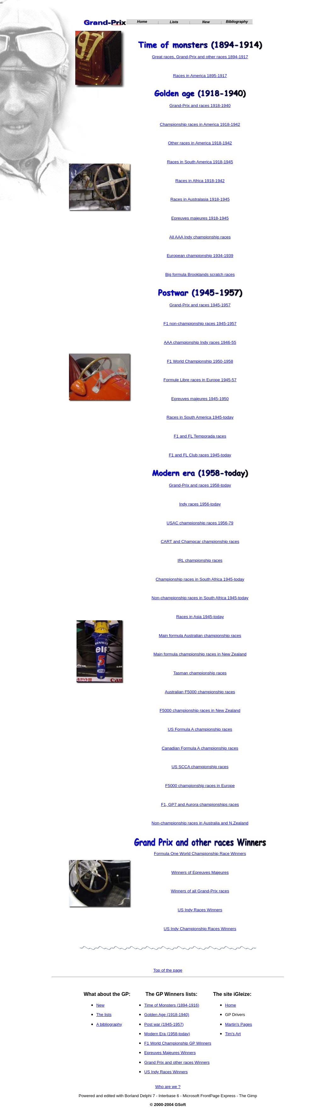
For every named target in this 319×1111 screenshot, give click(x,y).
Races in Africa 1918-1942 (200, 180)
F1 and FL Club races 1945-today (200, 455)
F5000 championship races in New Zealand (200, 710)
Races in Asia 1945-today (200, 616)
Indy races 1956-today (200, 504)
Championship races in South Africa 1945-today (200, 579)
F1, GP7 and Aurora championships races (200, 804)
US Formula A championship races (200, 729)
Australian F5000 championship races (200, 691)
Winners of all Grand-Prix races (200, 891)
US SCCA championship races (200, 766)
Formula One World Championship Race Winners (200, 853)
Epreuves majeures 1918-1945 (200, 218)
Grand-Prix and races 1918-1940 (200, 105)
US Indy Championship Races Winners (200, 928)
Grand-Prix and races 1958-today (200, 485)
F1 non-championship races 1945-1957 (199, 323)
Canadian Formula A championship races (200, 748)
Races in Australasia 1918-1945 (200, 199)
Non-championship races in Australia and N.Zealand (199, 823)
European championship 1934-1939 (200, 255)
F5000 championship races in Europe (200, 785)
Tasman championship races (200, 673)
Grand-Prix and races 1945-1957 (200, 305)
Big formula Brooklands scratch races (200, 274)
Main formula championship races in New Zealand (200, 654)
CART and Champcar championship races (200, 541)
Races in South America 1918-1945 (200, 161)
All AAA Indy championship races (200, 237)
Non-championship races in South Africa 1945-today (199, 597)
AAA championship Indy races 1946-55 (200, 342)
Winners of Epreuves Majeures (200, 872)
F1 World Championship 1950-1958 (200, 361)
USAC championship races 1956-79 (200, 523)
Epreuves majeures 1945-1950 (200, 398)
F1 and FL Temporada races (200, 436)
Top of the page (167, 970)
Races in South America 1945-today (200, 417)
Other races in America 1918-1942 (200, 143)
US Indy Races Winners (200, 909)
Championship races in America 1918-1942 (200, 124)
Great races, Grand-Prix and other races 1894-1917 (200, 56)
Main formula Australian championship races (200, 635)
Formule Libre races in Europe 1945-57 (199, 379)
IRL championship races (200, 560)
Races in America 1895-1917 (200, 75)
